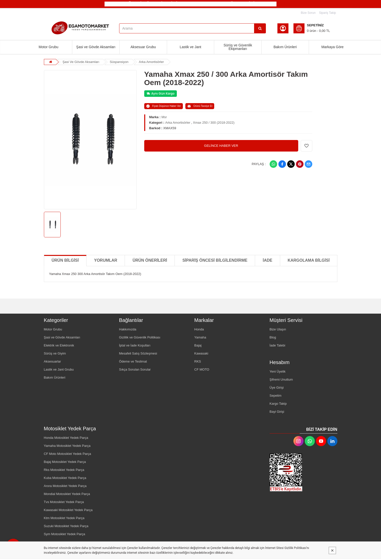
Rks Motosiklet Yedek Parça (64, 470)
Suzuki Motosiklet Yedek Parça (66, 526)
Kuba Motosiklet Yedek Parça (65, 478)
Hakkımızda (127, 329)
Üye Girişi (277, 387)
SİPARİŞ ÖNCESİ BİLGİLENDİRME (214, 260)
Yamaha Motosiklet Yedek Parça (67, 446)
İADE (267, 260)
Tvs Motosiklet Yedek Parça (64, 502)
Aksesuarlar (52, 361)
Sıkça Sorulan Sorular (135, 369)
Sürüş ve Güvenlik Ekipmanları (237, 47)
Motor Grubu (48, 47)
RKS (197, 361)
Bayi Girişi (277, 411)
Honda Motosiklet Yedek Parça (66, 438)
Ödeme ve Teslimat (133, 361)
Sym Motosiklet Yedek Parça (64, 534)
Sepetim (276, 395)
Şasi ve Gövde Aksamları (95, 47)
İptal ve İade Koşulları (134, 345)
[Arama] (260, 28)
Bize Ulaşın (278, 329)
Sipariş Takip (327, 13)
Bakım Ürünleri (285, 47)
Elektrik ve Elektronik (59, 345)
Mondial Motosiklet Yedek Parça (67, 494)
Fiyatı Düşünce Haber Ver (163, 106)
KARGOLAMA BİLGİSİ (309, 260)
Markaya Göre (332, 47)
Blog (273, 337)
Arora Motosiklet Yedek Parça (65, 486)
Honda (199, 329)
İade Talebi (277, 345)
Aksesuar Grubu (143, 47)
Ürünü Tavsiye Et (199, 106)
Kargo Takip (278, 403)
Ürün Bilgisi (65, 260)
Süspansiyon (119, 62)
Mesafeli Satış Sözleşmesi (138, 353)
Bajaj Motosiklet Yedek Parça (65, 462)
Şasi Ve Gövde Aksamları (80, 62)
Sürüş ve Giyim (55, 353)
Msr (164, 117)
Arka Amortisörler (151, 62)
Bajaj (198, 345)
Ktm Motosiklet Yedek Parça (64, 518)
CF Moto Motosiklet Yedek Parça (67, 454)
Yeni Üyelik (278, 371)
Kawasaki (201, 353)
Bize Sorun (308, 13)
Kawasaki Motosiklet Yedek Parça (68, 510)
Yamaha (200, 337)
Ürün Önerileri (149, 260)
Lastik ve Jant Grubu (59, 369)
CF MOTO (201, 369)
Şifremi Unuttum (281, 379)
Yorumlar (105, 260)
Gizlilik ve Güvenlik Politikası (140, 337)
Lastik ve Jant (190, 47)
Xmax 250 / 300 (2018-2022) (214, 122)
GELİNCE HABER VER (221, 146)
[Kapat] (332, 550)
